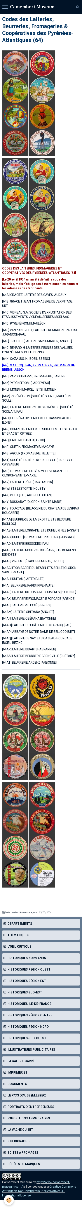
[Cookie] (9, 1200)
